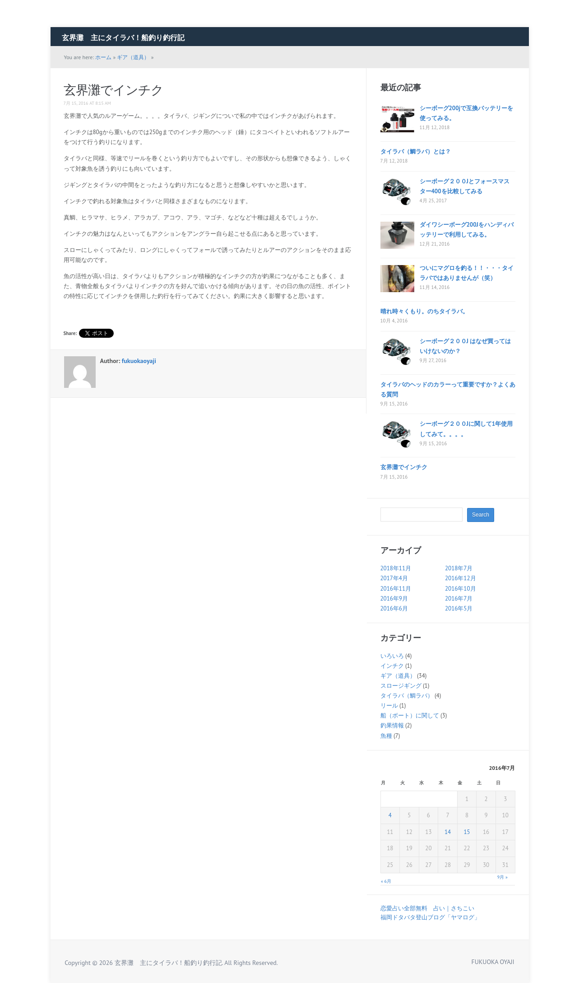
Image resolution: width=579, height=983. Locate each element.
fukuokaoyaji (139, 361)
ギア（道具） (133, 57)
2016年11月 (396, 588)
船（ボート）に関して (409, 715)
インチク (392, 666)
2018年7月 (458, 568)
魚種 (386, 736)
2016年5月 (458, 608)
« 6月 (386, 881)
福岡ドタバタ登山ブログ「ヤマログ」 (430, 917)
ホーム (103, 57)
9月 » (502, 877)
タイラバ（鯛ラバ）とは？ (415, 151)
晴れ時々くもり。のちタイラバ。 (424, 311)
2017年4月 (394, 578)
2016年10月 (460, 588)
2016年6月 (394, 608)
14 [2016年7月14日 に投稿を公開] (448, 832)
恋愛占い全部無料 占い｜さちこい (427, 908)
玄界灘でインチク (113, 89)
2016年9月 (394, 598)
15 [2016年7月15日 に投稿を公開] (466, 832)
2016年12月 (460, 578)
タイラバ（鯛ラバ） (406, 695)
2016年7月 (458, 598)
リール (389, 705)
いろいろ (392, 656)
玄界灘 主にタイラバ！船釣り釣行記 (123, 37)
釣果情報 (392, 725)
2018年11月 (396, 568)
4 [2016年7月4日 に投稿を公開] (390, 815)
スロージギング (401, 685)
